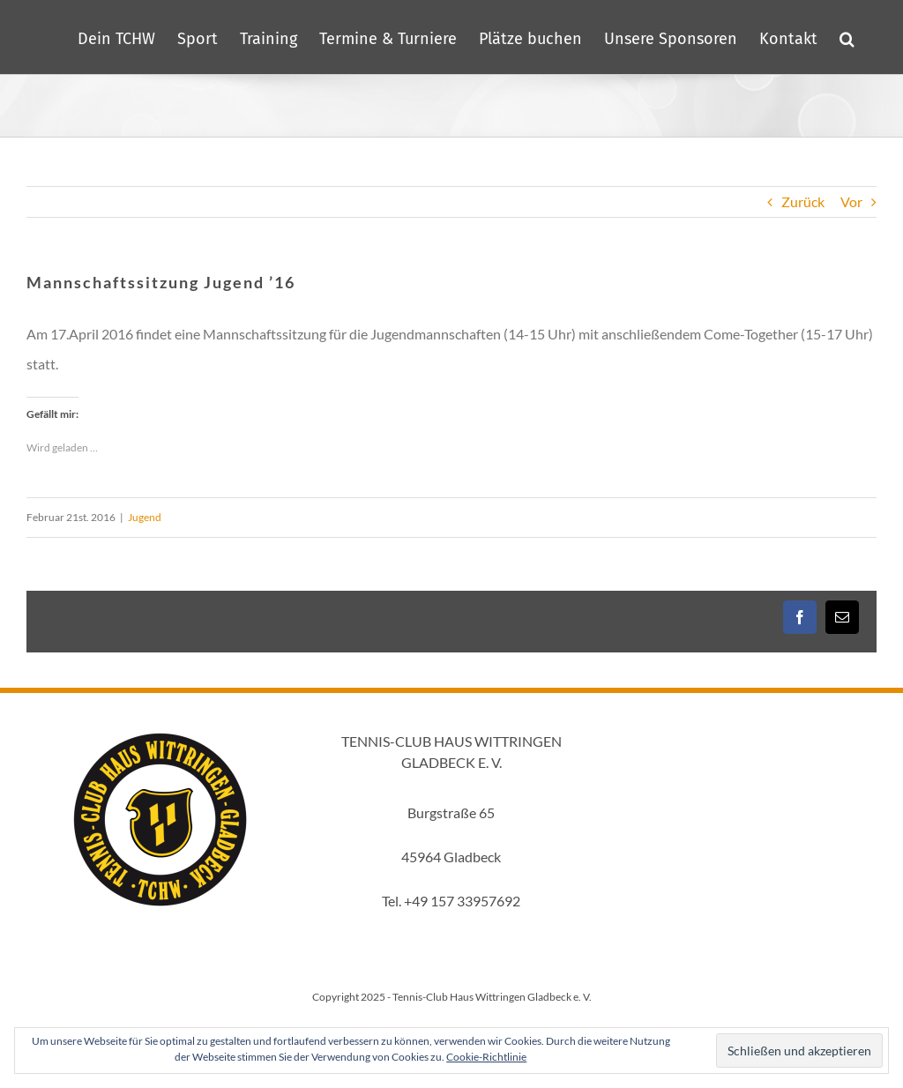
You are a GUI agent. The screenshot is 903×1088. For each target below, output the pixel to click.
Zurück (803, 201)
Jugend (144, 517)
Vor (851, 201)
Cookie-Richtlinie (486, 1056)
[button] (847, 37)
